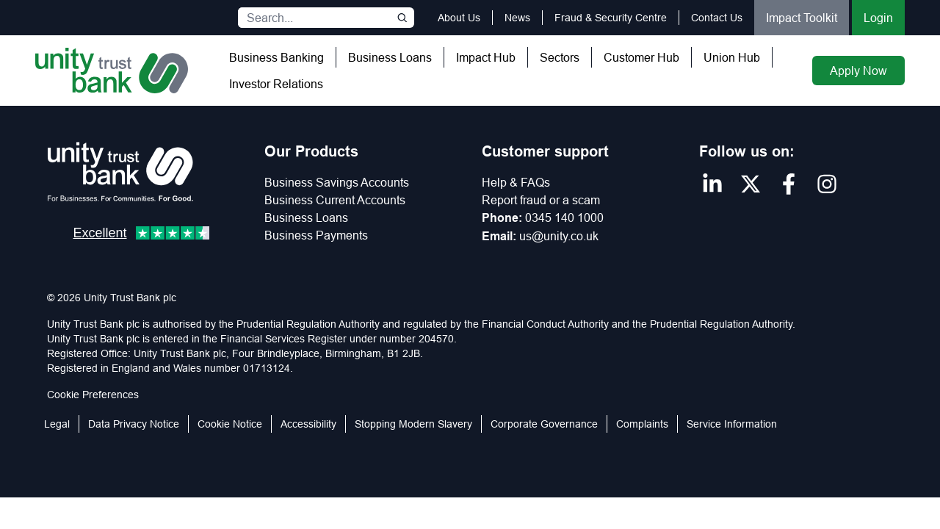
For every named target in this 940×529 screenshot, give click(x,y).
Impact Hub (486, 57)
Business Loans (390, 57)
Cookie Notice (230, 424)
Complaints (642, 424)
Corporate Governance (544, 424)
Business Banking (276, 57)
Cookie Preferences (93, 394)
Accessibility (308, 424)
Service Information (732, 424)
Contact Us (716, 18)
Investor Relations (276, 83)
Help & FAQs (516, 182)
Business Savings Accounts (336, 182)
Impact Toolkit (801, 17)
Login (878, 17)
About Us (459, 18)
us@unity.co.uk (559, 235)
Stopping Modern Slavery (413, 424)
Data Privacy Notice (133, 424)
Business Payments (316, 235)
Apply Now (858, 70)
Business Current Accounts (334, 199)
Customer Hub (641, 57)
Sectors (559, 57)
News (517, 18)
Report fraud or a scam (541, 199)
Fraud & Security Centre (610, 18)
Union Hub (732, 57)
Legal (57, 424)
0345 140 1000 (564, 217)
